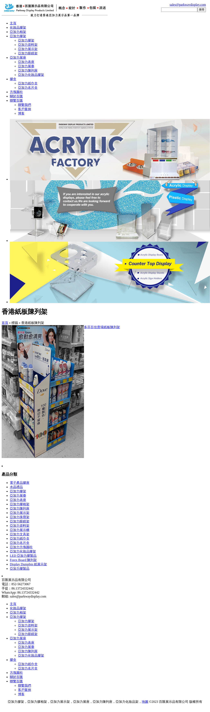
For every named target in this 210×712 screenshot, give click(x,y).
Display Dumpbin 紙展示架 (28, 564)
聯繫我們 (24, 105)
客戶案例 (24, 109)
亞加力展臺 (26, 66)
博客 (21, 113)
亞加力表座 (26, 62)
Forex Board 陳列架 (23, 560)
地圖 (145, 701)
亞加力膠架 (18, 36)
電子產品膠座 (19, 482)
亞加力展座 (18, 57)
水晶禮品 (16, 487)
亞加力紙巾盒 (28, 83)
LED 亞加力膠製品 (23, 555)
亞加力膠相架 (19, 504)
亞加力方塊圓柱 (21, 547)
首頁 (5, 323)
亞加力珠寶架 (19, 517)
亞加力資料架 (28, 44)
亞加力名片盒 (28, 87)
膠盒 (13, 79)
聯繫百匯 (16, 100)
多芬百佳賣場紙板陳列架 (102, 327)
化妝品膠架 (18, 27)
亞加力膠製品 (19, 568)
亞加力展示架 (28, 49)
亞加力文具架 (19, 534)
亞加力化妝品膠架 (31, 74)
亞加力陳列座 (28, 70)
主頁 (13, 23)
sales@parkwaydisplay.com (188, 4)
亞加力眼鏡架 (28, 53)
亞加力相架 (18, 32)
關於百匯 (16, 96)
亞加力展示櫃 (19, 530)
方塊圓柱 (16, 92)
